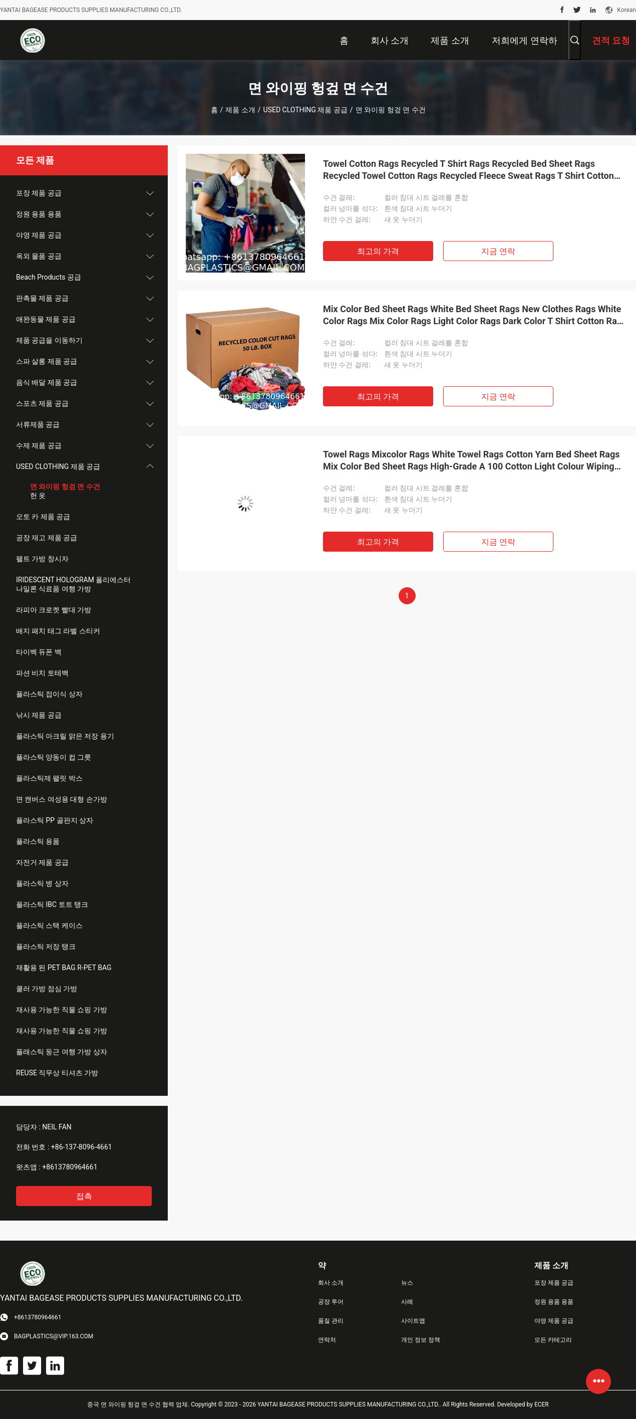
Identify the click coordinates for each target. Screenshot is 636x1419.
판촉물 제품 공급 (42, 298)
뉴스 (407, 1282)
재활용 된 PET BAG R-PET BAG (64, 968)
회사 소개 (331, 1282)
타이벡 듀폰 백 (39, 652)
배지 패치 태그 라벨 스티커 (58, 631)
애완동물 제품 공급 (46, 319)
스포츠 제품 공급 (42, 403)
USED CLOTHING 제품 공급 (305, 110)
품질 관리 (331, 1320)
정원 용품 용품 (39, 214)
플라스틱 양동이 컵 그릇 (53, 757)
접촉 (84, 1196)
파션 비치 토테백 (42, 673)
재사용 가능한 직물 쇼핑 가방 (61, 1010)
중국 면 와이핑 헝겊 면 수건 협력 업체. (139, 1404)
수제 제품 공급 (39, 445)
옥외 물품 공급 (39, 256)
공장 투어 (331, 1301)
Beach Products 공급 (48, 277)
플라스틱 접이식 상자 (49, 694)
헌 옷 (38, 496)
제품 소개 (240, 110)
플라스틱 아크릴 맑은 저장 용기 (65, 736)
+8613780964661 (69, 1167)
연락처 (327, 1339)
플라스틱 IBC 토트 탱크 (52, 904)
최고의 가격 (378, 251)
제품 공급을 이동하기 (49, 340)
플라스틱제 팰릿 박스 (49, 778)
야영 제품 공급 (39, 235)
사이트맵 (413, 1320)
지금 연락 (498, 251)
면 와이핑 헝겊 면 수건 (65, 487)
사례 (407, 1301)
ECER (541, 1404)
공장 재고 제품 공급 (46, 538)
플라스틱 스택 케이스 (49, 925)
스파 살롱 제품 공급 (46, 361)
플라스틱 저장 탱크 (46, 946)
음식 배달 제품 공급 (46, 382)
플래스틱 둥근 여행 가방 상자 (61, 1052)
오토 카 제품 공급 (43, 517)
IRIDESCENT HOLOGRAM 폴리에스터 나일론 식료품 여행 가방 (73, 584)
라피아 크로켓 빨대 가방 (53, 610)
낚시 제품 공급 (39, 715)
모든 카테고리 (553, 1339)
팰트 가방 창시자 (42, 559)
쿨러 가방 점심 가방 (46, 989)
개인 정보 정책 (420, 1339)
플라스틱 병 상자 (42, 883)
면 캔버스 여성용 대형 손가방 (61, 799)
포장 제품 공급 (39, 193)
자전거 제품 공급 (42, 862)
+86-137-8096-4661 (81, 1147)
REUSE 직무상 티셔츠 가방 (57, 1073)
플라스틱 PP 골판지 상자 (54, 820)
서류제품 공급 (38, 424)
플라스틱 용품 (38, 841)
